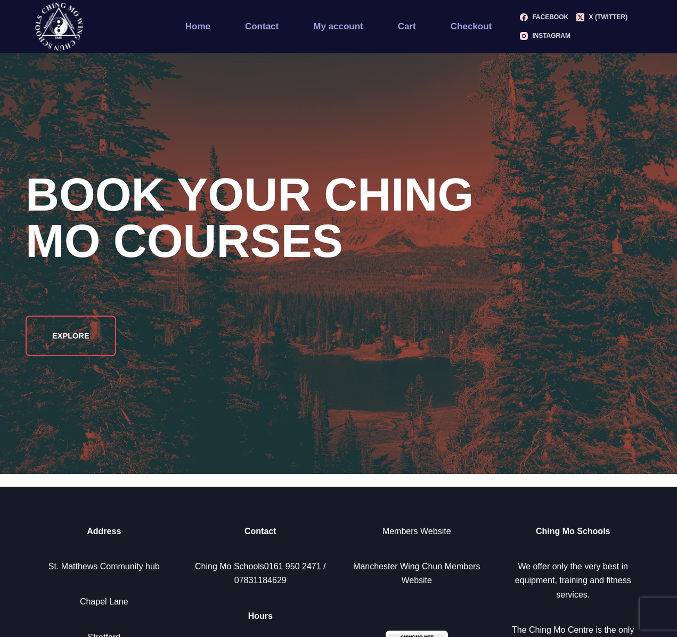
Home (197, 26)
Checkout (471, 26)
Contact (262, 26)
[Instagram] (545, 36)
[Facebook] (544, 17)
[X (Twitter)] (601, 17)
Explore (72, 335)
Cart (407, 26)
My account (338, 26)
